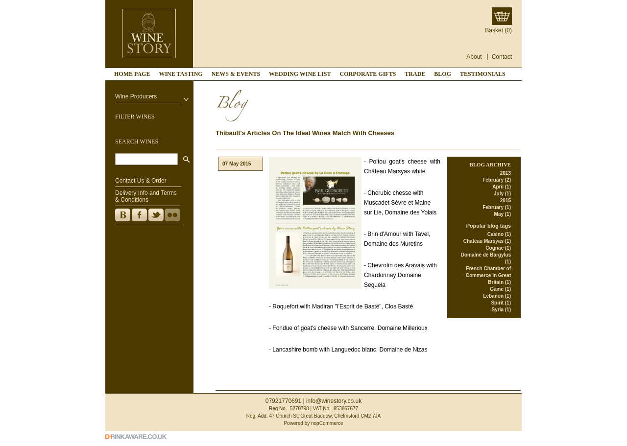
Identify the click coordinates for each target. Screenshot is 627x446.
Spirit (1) (501, 302)
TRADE (415, 73)
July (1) (502, 193)
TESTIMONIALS (483, 73)
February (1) (496, 207)
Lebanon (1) (497, 296)
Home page (132, 73)
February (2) (496, 180)
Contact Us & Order (141, 180)
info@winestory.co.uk (334, 401)
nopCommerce (327, 423)
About (474, 56)
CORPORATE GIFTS (368, 73)
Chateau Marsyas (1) (487, 241)
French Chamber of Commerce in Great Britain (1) (488, 275)
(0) (508, 30)
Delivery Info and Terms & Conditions (146, 196)
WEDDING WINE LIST (300, 73)
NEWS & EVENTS (236, 73)
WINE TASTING (180, 73)
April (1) (501, 186)
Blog (442, 73)
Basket (494, 30)
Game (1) (500, 289)
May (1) (502, 214)
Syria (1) (501, 309)
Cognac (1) (498, 248)
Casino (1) (499, 234)
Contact (502, 56)
